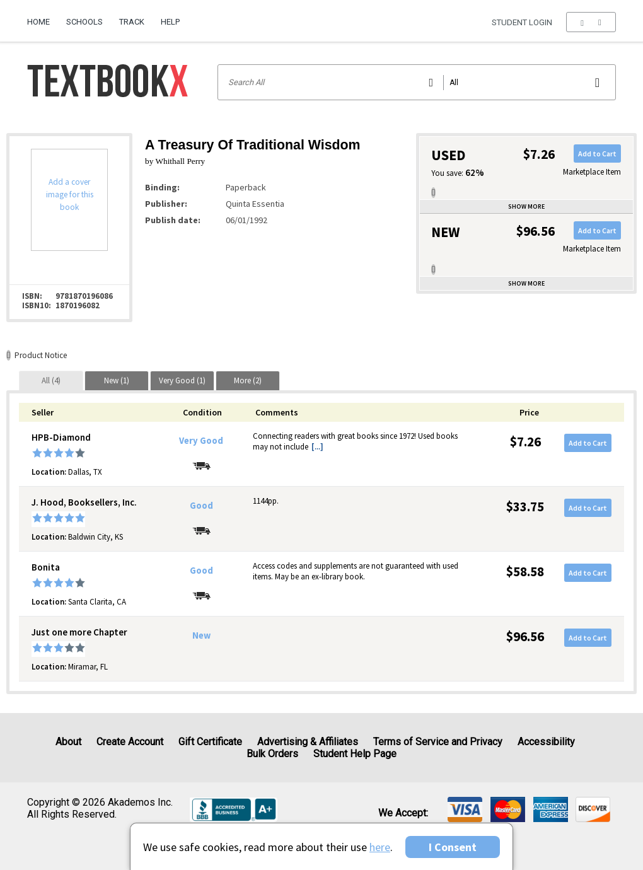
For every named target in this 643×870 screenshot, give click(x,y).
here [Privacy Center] (379, 847)
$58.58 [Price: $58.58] (525, 571)
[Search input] (417, 82)
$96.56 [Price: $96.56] (525, 636)
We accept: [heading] (403, 813)
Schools (84, 21)
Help (170, 21)
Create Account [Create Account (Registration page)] (129, 742)
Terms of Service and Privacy (437, 742)
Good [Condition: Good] (201, 505)
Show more (526, 206)
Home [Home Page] (38, 21)
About (68, 742)
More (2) (248, 380)
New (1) (116, 380)
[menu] (591, 22)
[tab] (51, 380)
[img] (465, 809)
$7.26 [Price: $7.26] (525, 441)
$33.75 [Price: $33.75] (525, 506)
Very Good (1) (182, 380)
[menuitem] (42, 17)
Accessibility (546, 742)
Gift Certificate (210, 742)
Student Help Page (355, 754)
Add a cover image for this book (69, 194)
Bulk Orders (272, 754)
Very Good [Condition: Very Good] (201, 440)
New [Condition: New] (201, 635)
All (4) (51, 380)
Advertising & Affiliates (307, 742)
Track (131, 21)
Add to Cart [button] (597, 153)
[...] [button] (317, 446)
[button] (591, 22)
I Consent (453, 847)
